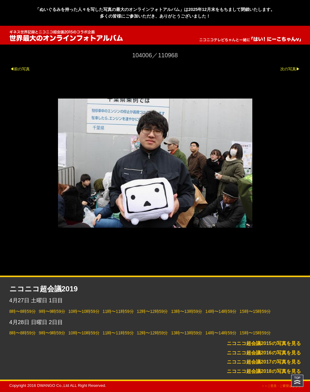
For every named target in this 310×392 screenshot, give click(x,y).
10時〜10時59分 (84, 311)
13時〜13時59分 (186, 311)
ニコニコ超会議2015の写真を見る (264, 343)
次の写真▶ (290, 69)
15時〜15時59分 (255, 311)
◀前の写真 (20, 69)
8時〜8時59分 (22, 311)
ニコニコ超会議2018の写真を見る (264, 371)
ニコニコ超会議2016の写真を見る (264, 352)
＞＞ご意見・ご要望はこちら (281, 385)
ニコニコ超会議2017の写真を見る (264, 361)
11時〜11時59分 (118, 311)
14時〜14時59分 (221, 311)
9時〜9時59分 (52, 311)
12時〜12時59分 (152, 311)
